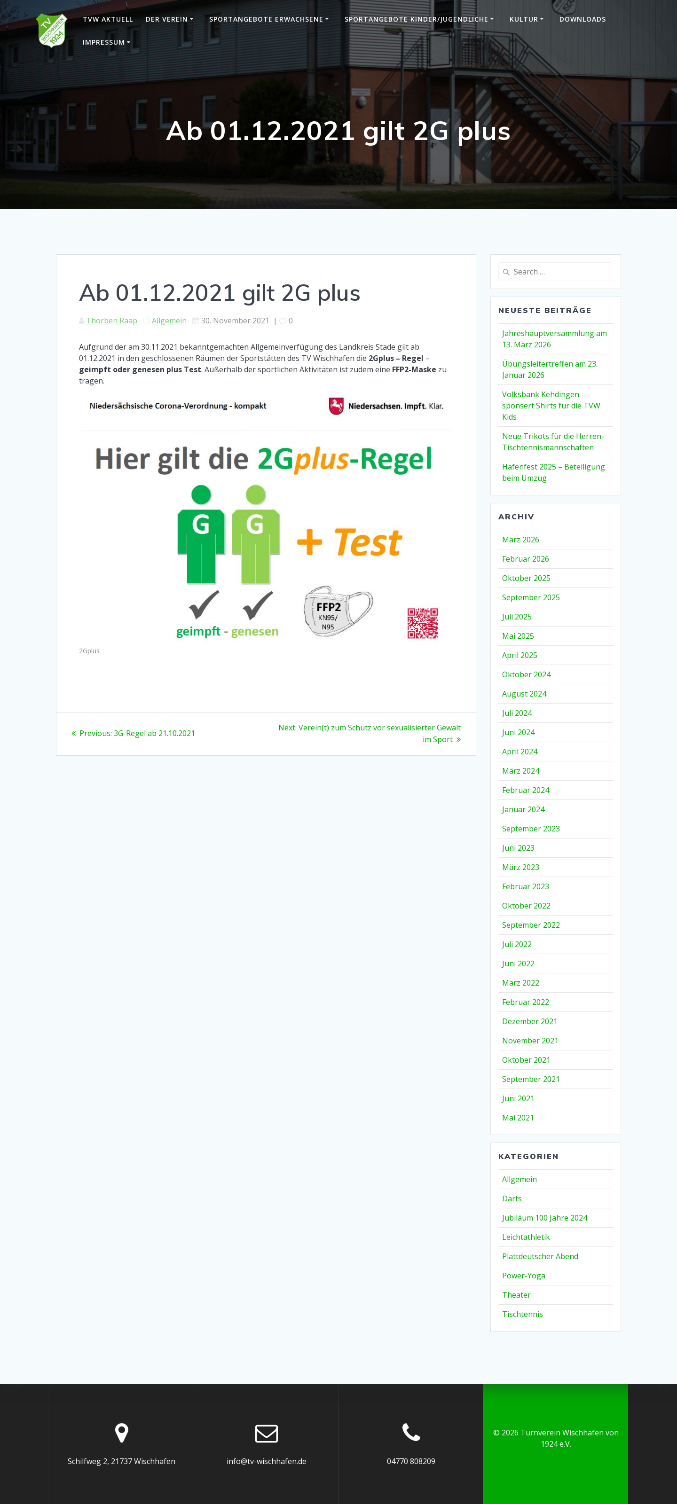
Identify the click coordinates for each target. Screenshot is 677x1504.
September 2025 (531, 597)
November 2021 (530, 1040)
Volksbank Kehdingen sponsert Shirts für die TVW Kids (551, 405)
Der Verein (167, 19)
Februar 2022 (525, 1002)
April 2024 (519, 751)
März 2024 (520, 771)
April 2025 (519, 655)
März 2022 (520, 983)
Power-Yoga (523, 1275)
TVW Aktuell (108, 19)
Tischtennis (522, 1314)
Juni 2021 (518, 1098)
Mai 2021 (518, 1117)
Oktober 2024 (526, 674)
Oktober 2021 (526, 1060)
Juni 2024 (518, 732)
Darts (512, 1198)
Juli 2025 (517, 616)
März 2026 (520, 539)
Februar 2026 (525, 559)
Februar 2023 (525, 886)
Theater (516, 1295)
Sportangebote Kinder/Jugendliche (416, 19)
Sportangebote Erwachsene (266, 19)
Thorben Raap (111, 320)
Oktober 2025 (526, 578)
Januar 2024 (523, 809)
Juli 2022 (517, 944)
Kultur (524, 19)
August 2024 (524, 694)
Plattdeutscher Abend (540, 1256)
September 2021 (531, 1079)
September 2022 (531, 925)
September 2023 (531, 828)
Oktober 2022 (526, 906)
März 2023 (520, 867)
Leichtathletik (526, 1237)
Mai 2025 (518, 636)
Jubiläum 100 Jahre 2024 (544, 1218)
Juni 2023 (518, 848)
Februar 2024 (525, 790)
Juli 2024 (517, 713)
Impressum (104, 42)
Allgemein (169, 320)
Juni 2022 (518, 963)
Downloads (582, 19)
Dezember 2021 (530, 1021)
